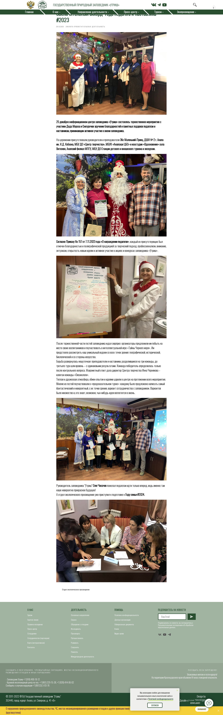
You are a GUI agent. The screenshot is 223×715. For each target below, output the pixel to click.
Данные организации (122, 626)
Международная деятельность (82, 663)
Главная (29, 12)
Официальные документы (124, 631)
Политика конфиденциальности (126, 622)
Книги (116, 635)
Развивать (74, 649)
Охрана (73, 626)
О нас (30, 617)
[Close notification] (177, 690)
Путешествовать (77, 645)
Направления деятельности (92, 12)
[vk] (160, 641)
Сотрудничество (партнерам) (38, 645)
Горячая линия (32, 626)
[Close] (218, 710)
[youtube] (164, 641)
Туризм (29, 622)
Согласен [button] (155, 705)
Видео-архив (119, 640)
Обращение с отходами (79, 631)
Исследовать (76, 635)
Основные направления (80, 622)
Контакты (31, 654)
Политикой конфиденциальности (160, 698)
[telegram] (169, 641)
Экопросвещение (185, 12)
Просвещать (75, 640)
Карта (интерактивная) (36, 649)
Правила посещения (35, 631)
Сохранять (75, 654)
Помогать (74, 658)
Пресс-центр (32, 635)
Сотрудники (31, 640)
